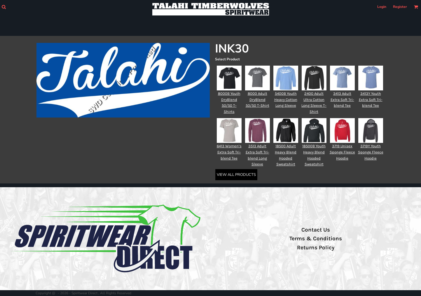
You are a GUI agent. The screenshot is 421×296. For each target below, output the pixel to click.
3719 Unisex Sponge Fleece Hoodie (342, 152)
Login (381, 6)
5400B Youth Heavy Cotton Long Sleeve (285, 99)
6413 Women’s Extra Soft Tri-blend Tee (229, 152)
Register (400, 6)
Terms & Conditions (315, 238)
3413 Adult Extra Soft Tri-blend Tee (342, 99)
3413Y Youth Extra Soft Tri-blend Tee (370, 99)
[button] (3, 7)
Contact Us (315, 230)
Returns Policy (315, 247)
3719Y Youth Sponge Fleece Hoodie (370, 152)
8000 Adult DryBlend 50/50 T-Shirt (257, 99)
